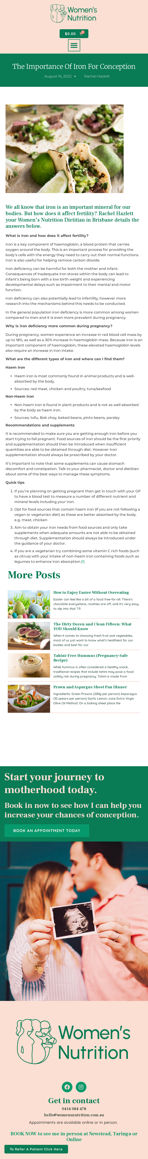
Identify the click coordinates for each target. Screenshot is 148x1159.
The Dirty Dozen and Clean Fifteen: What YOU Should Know (92, 627)
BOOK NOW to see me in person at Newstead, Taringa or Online (74, 1137)
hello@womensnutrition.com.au (74, 1115)
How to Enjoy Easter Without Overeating (91, 592)
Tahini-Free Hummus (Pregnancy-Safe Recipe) (90, 658)
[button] (74, 45)
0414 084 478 (74, 1108)
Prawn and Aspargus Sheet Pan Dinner (90, 687)
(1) (83, 561)
